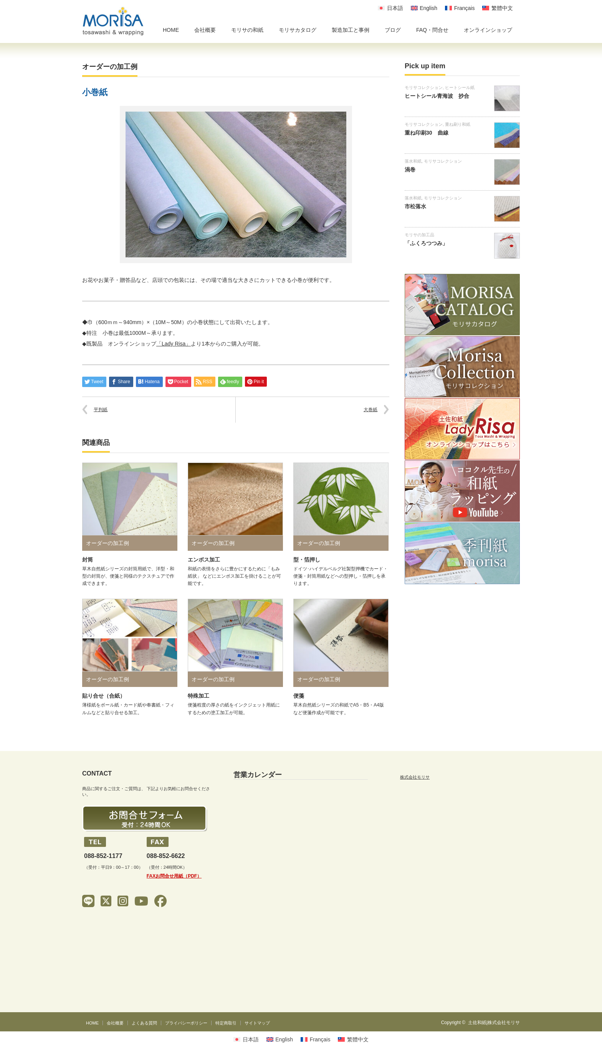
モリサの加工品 (419, 234)
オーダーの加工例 (109, 67)
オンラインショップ (488, 30)
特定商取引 (226, 1023)
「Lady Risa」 (173, 344)
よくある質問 (144, 1023)
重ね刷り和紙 (457, 124)
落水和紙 (413, 161)
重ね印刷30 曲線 (426, 133)
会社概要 (205, 30)
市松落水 (415, 206)
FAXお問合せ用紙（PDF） (174, 876)
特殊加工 (198, 696)
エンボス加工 (204, 560)
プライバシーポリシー (186, 1023)
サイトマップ (257, 1023)
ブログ (393, 30)
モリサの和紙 (247, 30)
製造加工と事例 (350, 30)
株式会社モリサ (415, 777)
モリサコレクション (424, 87)
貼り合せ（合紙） (103, 696)
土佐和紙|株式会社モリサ (494, 1022)
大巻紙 (370, 409)
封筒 (87, 560)
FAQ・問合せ (432, 30)
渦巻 (410, 169)
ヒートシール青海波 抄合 (437, 96)
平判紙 (101, 409)
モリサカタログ (297, 30)
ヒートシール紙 (460, 87)
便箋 (298, 696)
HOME (171, 30)
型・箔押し (306, 560)
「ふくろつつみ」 (426, 243)
